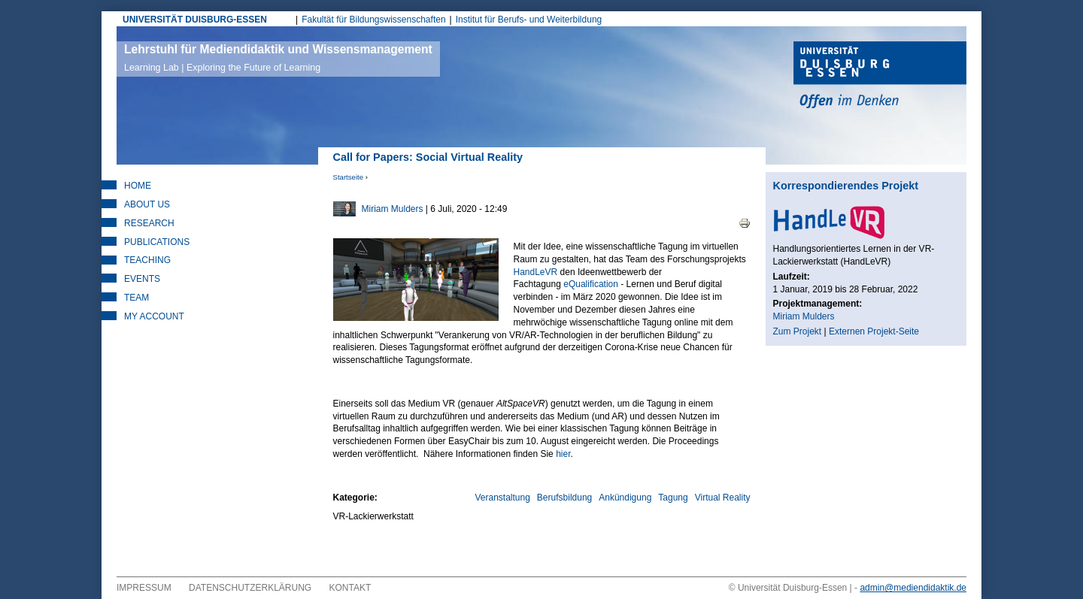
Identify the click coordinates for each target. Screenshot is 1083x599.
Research (149, 223)
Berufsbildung (564, 497)
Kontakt (350, 587)
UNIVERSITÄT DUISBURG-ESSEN (195, 19)
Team (136, 297)
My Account (154, 316)
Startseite (348, 177)
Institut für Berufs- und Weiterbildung (529, 19)
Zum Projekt (797, 331)
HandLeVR (536, 272)
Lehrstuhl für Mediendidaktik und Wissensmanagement (278, 58)
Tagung (672, 497)
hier (563, 454)
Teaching (147, 260)
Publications (157, 242)
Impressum (144, 587)
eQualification (590, 284)
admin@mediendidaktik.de (913, 587)
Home (137, 185)
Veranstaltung (502, 497)
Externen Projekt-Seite (874, 331)
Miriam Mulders (392, 209)
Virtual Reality (723, 497)
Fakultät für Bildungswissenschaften (373, 19)
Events (142, 279)
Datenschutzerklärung (250, 587)
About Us (147, 204)
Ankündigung (625, 497)
